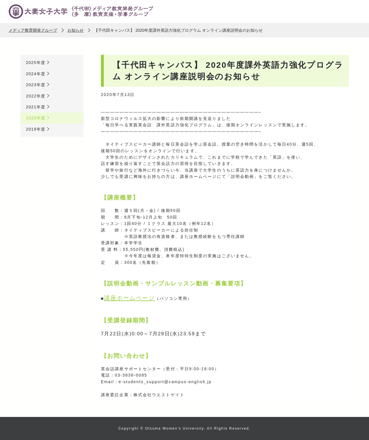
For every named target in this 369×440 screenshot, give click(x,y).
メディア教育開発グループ (33, 30)
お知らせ (75, 30)
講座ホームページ (129, 298)
